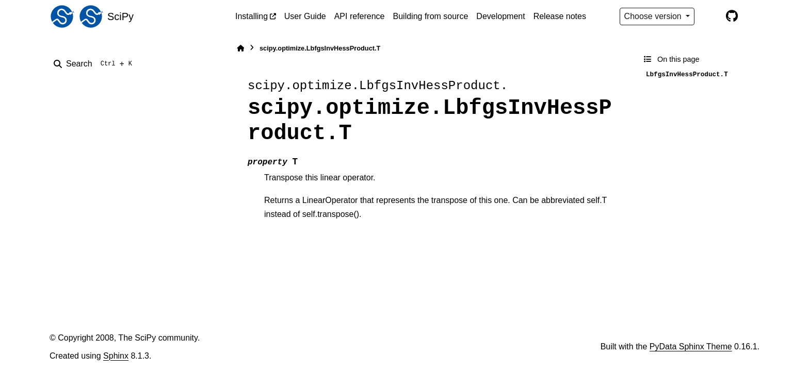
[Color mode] (710, 16)
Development (500, 16)
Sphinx (115, 355)
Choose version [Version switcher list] (654, 16)
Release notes (559, 16)
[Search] (95, 64)
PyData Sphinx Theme (691, 346)
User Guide (305, 16)
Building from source (430, 16)
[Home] (240, 48)
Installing (251, 16)
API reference (359, 16)
